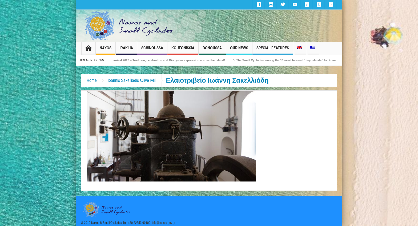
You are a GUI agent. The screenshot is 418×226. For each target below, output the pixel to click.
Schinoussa (152, 50)
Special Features (272, 50)
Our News (239, 50)
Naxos (105, 50)
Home (92, 80)
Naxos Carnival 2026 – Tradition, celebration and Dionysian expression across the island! (165, 60)
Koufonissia (182, 50)
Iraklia (126, 50)
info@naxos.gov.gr (163, 223)
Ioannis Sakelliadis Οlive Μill (132, 80)
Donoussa (212, 50)
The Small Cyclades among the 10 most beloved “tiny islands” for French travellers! (297, 60)
